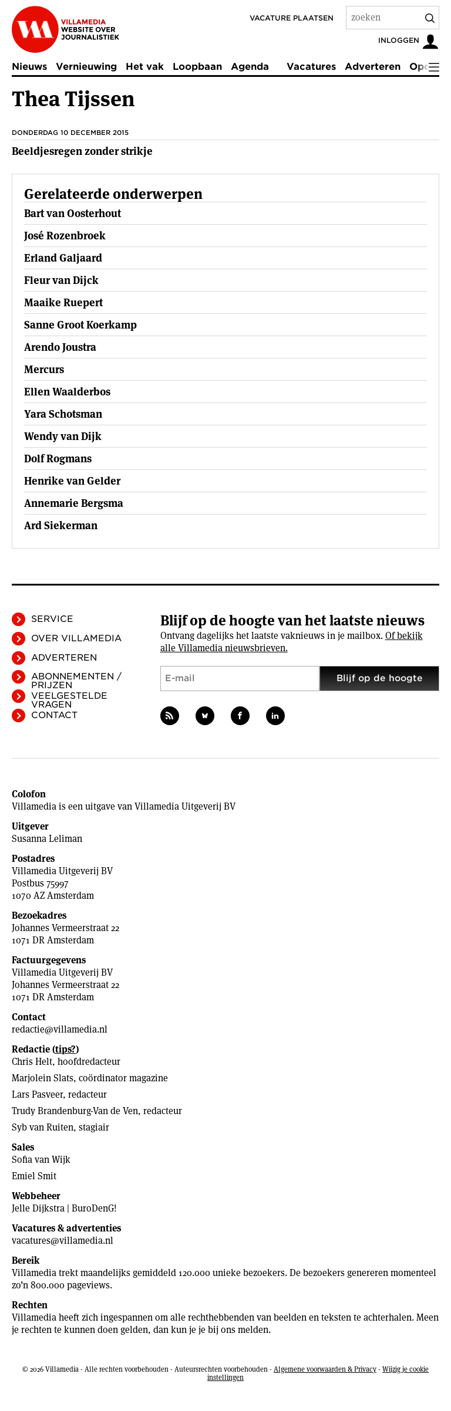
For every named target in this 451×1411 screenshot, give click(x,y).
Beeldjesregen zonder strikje (82, 151)
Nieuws (29, 66)
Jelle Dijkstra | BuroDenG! (64, 1208)
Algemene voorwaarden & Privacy (325, 1369)
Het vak (145, 66)
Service (52, 619)
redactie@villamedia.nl (59, 1029)
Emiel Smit (34, 1176)
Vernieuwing (86, 66)
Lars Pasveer (37, 1094)
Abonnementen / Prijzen (76, 681)
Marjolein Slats (42, 1078)
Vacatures (311, 66)
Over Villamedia (76, 638)
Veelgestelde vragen (69, 700)
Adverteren (372, 66)
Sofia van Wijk (41, 1159)
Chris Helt (32, 1061)
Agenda (250, 66)
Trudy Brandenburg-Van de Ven (75, 1111)
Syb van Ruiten (42, 1127)
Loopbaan (197, 66)
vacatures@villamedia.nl (62, 1240)
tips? (65, 1049)
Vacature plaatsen (292, 17)
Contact (54, 715)
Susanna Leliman (47, 839)
